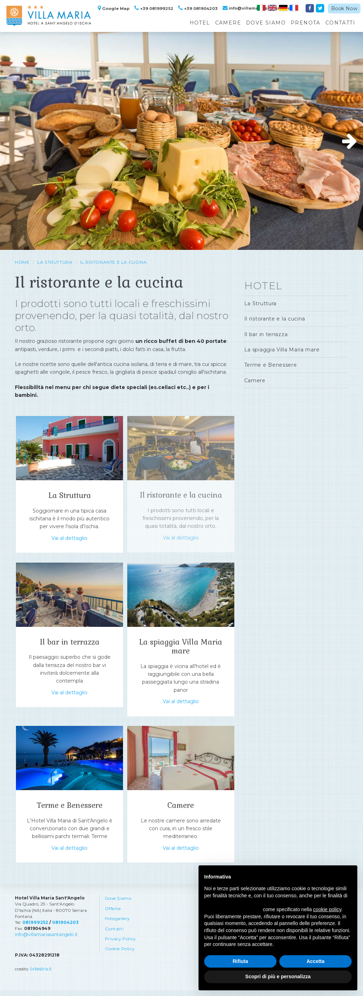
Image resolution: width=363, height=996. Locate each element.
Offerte (113, 915)
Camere (228, 23)
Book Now (344, 8)
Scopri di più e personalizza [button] (278, 976)
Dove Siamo (266, 23)
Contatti (340, 23)
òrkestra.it (40, 975)
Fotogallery (117, 925)
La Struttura (54, 262)
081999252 (34, 928)
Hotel (200, 23)
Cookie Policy (120, 956)
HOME (22, 262)
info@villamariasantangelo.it (44, 940)
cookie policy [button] (327, 909)
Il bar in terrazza (70, 644)
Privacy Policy (121, 945)
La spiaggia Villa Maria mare (180, 648)
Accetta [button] (316, 961)
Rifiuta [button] (240, 961)
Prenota (305, 23)
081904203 (64, 928)
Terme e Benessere (69, 809)
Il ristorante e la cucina (113, 262)
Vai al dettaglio (69, 540)
